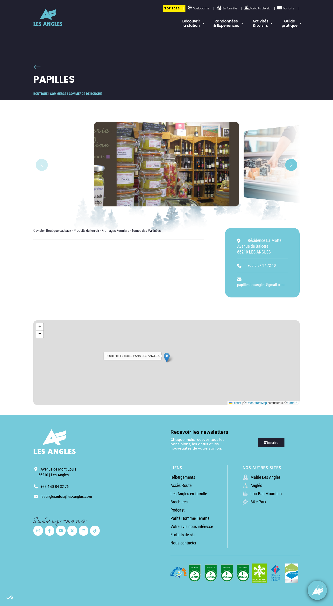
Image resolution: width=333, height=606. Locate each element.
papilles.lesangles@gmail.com (260, 284)
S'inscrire (271, 442)
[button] (10, 598)
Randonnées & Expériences (226, 23)
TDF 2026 (172, 8)
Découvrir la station (191, 23)
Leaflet (235, 403)
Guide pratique (290, 23)
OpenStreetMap (256, 403)
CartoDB (292, 403)
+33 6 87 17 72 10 (262, 265)
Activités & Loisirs (260, 23)
